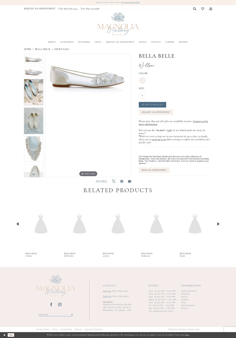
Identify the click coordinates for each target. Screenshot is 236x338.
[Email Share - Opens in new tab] (129, 181)
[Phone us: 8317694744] (68, 9)
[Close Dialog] (4, 335)
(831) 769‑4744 (115, 291)
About (184, 297)
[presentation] (41, 224)
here (187, 335)
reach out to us (159, 140)
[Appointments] (39, 9)
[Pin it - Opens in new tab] (121, 181)
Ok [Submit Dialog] (11, 335)
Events (185, 300)
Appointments (189, 291)
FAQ (183, 303)
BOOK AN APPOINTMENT (154, 171)
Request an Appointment (156, 113)
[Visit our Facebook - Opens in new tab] (51, 305)
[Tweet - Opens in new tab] (114, 181)
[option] (33, 60)
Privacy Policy (43, 329)
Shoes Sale (61, 49)
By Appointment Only (130, 2)
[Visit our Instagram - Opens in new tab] (60, 305)
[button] (211, 8)
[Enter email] (56, 314)
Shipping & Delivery (93, 329)
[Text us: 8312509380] (90, 9)
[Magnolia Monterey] (118, 24)
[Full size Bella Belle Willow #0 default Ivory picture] (88, 115)
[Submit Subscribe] (72, 314)
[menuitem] (39, 9)
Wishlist (185, 294)
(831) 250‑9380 (116, 296)
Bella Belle (43, 49)
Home (27, 49)
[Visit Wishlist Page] (203, 8)
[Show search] (195, 8)
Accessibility (66, 329)
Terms (55, 329)
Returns (78, 329)
